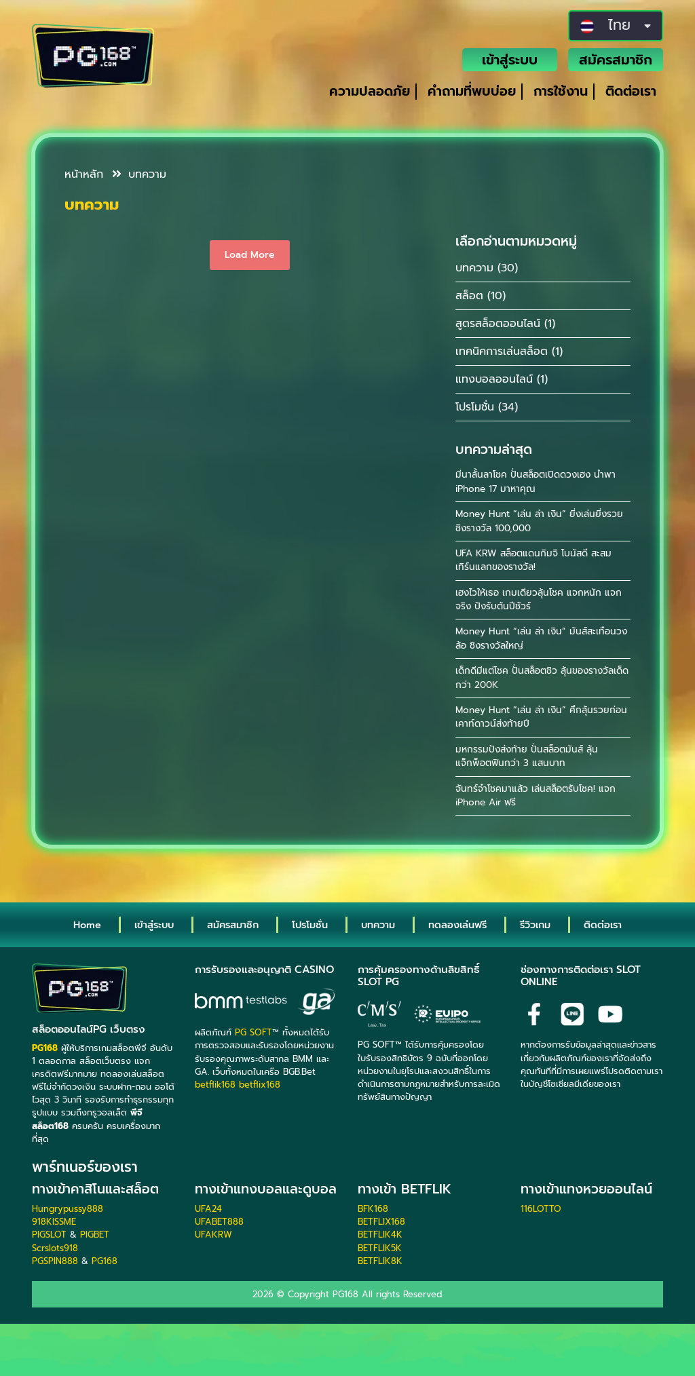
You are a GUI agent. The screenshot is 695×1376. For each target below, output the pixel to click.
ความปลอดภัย (369, 91)
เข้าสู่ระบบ (510, 60)
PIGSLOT (49, 1234)
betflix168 (259, 1084)
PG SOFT (253, 1032)
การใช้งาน (560, 91)
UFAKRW (213, 1234)
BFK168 (373, 1208)
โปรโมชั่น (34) (486, 407)
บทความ (139, 174)
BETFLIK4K (380, 1234)
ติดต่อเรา (630, 91)
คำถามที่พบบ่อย (472, 91)
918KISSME (54, 1221)
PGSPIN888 (55, 1261)
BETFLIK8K (380, 1261)
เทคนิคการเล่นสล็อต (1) (509, 351)
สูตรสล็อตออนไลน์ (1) (505, 324)
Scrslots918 (55, 1248)
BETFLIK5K (380, 1248)
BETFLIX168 (381, 1221)
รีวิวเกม (535, 924)
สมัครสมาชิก (615, 60)
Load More (250, 255)
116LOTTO (541, 1208)
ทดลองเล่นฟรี (457, 924)
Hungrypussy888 (67, 1208)
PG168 (104, 1261)
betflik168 (215, 1084)
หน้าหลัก (83, 174)
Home (87, 924)
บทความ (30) (486, 268)
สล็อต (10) (480, 296)
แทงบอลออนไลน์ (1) (501, 379)
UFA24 (208, 1208)
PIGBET (94, 1234)
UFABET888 (219, 1221)
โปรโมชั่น (310, 924)
